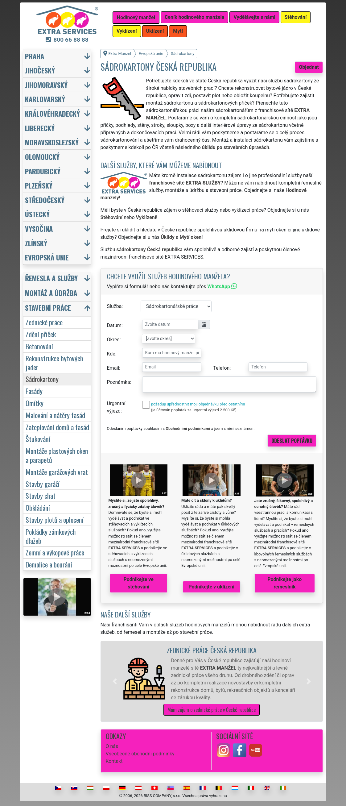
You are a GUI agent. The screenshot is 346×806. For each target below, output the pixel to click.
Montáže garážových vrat (57, 472)
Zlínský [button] (36, 243)
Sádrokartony (42, 379)
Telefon (221, 368)
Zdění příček (41, 334)
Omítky (34, 403)
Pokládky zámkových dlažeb (51, 536)
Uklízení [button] (155, 31)
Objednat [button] (309, 67)
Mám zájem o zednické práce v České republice (211, 709)
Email (113, 368)
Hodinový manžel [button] (136, 17)
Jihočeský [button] (40, 70)
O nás (112, 746)
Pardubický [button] (42, 171)
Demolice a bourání (49, 564)
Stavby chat (41, 495)
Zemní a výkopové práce (55, 552)
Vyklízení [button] (127, 31)
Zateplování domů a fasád (57, 427)
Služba (114, 306)
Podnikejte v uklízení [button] (211, 587)
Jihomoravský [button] (46, 85)
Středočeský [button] (44, 200)
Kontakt (114, 761)
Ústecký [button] (37, 214)
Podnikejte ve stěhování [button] (139, 583)
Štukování (38, 439)
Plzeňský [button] (38, 185)
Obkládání (38, 507)
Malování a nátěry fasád (55, 415)
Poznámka (118, 382)
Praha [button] (34, 56)
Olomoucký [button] (42, 157)
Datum (114, 325)
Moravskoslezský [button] (52, 142)
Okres (113, 340)
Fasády (34, 391)
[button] (115, 681)
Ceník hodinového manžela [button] (194, 17)
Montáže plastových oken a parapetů (57, 455)
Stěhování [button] (296, 17)
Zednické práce (44, 322)
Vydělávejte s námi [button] (254, 17)
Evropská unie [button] (47, 257)
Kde (111, 354)
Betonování (39, 346)
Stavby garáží (43, 484)
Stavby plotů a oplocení (55, 519)
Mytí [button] (178, 31)
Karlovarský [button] (45, 99)
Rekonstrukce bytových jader (54, 362)
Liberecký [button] (40, 128)
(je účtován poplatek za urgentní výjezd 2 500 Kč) (194, 410)
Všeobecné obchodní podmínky (140, 754)
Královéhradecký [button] (52, 113)
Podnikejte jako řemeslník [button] (284, 583)
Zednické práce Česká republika (212, 650)
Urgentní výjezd (116, 407)
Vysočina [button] (39, 228)
